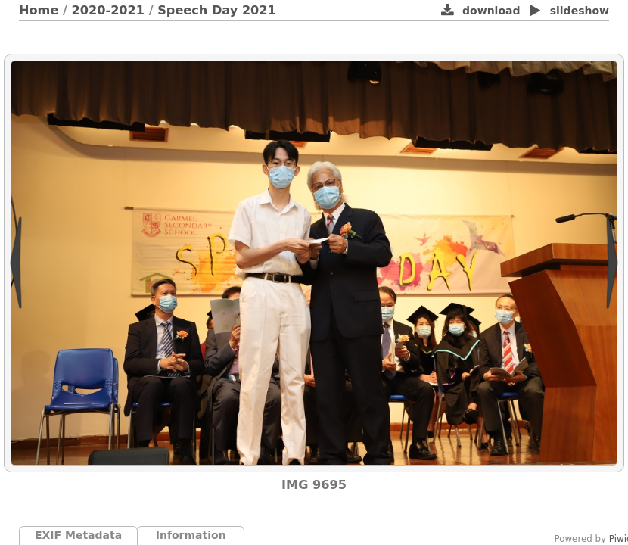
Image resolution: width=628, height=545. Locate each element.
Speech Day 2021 (216, 10)
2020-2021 (108, 10)
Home (38, 10)
